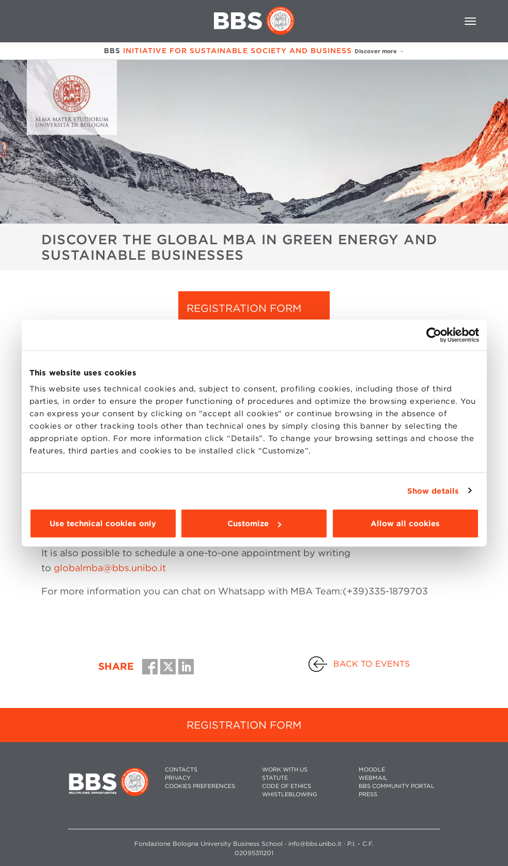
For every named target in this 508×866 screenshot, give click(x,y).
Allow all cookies (405, 523)
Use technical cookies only (103, 523)
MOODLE (372, 770)
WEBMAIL (373, 778)
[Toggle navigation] (470, 21)
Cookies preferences (200, 786)
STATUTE (275, 778)
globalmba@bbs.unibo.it (110, 567)
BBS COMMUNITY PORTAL (397, 786)
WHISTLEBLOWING (289, 794)
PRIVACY (178, 778)
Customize (254, 523)
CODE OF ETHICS (286, 786)
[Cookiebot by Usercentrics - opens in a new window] (434, 334)
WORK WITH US (284, 770)
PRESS (368, 794)
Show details (433, 490)
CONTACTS (181, 770)
